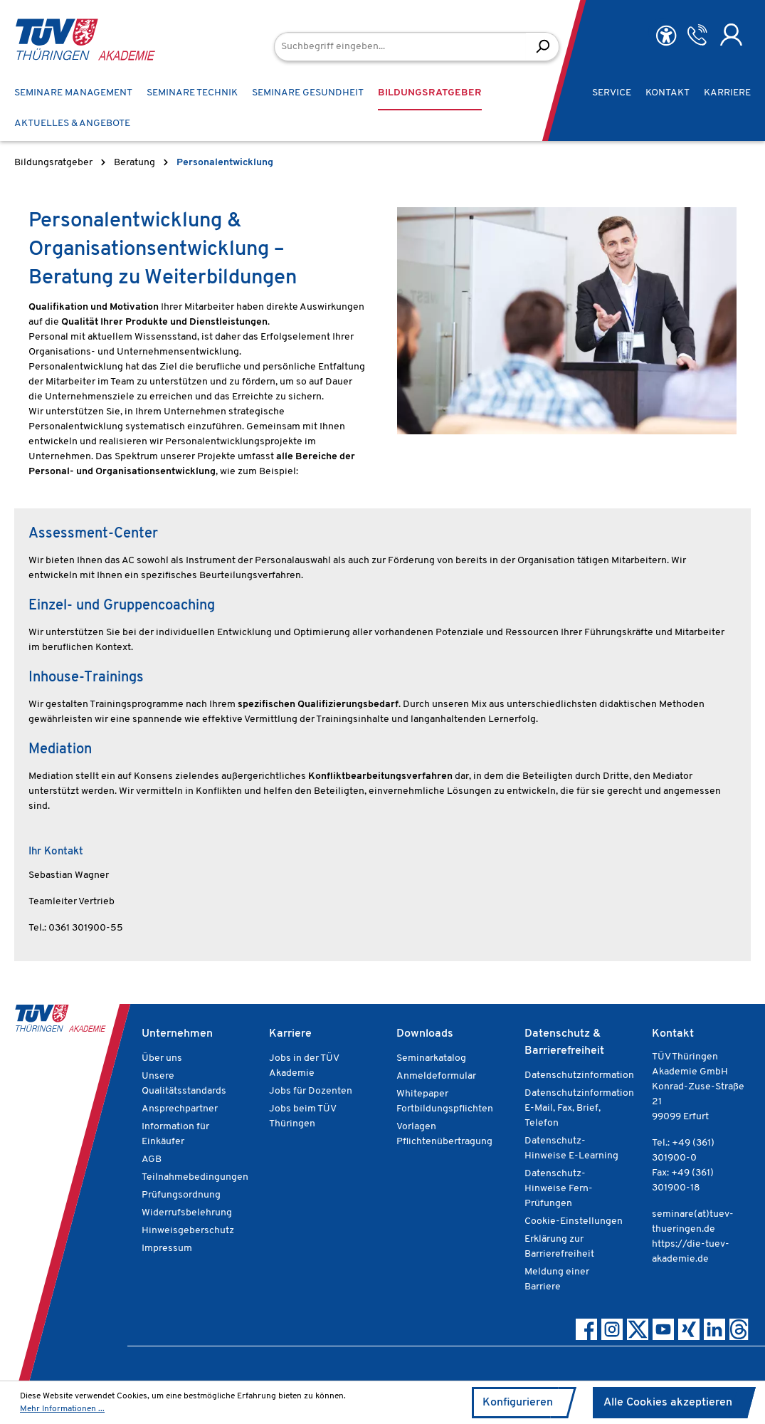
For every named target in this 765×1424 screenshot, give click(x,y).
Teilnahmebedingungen (195, 1177)
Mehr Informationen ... (62, 1409)
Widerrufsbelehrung (187, 1213)
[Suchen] (542, 46)
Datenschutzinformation (579, 1075)
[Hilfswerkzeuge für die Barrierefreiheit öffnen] (666, 36)
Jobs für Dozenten (310, 1091)
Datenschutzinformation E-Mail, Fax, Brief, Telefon (579, 1108)
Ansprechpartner (180, 1109)
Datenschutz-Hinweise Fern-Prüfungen (558, 1188)
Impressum (167, 1248)
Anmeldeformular (436, 1076)
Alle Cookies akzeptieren (667, 1402)
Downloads (424, 1034)
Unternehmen (177, 1034)
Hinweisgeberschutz (188, 1230)
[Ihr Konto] (731, 35)
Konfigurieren (517, 1402)
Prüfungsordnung (181, 1195)
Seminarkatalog (431, 1058)
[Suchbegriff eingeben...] (400, 46)
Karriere (290, 1034)
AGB (152, 1159)
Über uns (162, 1058)
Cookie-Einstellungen (573, 1221)
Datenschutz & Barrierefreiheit (564, 1042)
